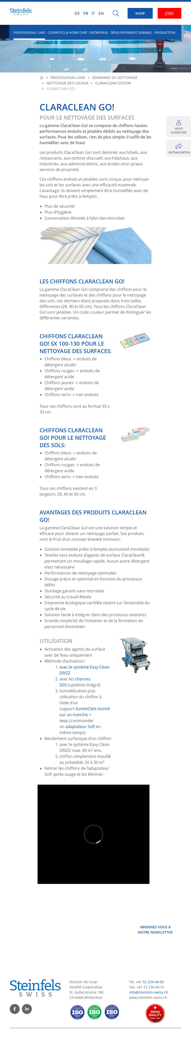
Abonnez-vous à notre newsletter (155, 930)
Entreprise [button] (99, 32)
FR (85, 13)
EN (101, 13)
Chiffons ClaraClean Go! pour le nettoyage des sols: (73, 437)
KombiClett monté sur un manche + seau (84, 714)
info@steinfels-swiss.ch (148, 992)
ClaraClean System (113, 83)
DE (77, 13)
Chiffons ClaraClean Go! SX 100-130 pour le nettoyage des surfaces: (76, 343)
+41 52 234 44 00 (150, 981)
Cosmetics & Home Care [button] (67, 32)
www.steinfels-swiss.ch (148, 997)
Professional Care (67, 77)
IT (93, 13)
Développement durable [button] (131, 32)
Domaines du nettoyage (115, 77)
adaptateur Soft (80, 726)
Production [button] (165, 32)
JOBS (169, 13)
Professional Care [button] (29, 32)
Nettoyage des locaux (67, 83)
